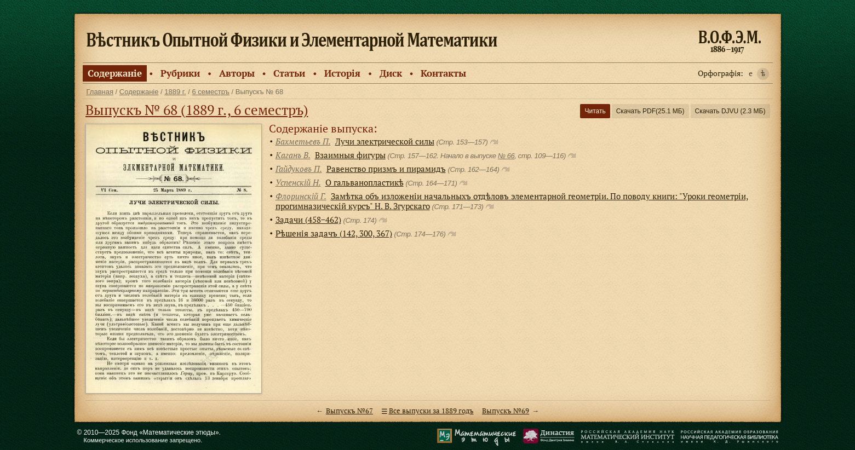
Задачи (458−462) (308, 219)
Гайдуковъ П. (299, 168)
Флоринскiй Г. (301, 196)
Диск (391, 73)
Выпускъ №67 (349, 410)
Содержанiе (115, 73)
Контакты (443, 73)
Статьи (289, 73)
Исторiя (342, 73)
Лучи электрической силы (384, 141)
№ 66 (506, 156)
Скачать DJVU (730, 111)
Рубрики (180, 73)
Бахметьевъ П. (303, 141)
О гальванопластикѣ (364, 182)
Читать (594, 111)
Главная (100, 92)
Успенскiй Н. (298, 182)
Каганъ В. (293, 154)
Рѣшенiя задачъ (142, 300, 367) (334, 233)
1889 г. (175, 92)
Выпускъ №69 (505, 410)
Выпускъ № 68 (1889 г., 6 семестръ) (196, 110)
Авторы (237, 73)
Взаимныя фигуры (350, 154)
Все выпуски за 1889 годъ (431, 410)
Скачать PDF (650, 111)
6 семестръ (210, 92)
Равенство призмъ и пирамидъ (386, 168)
